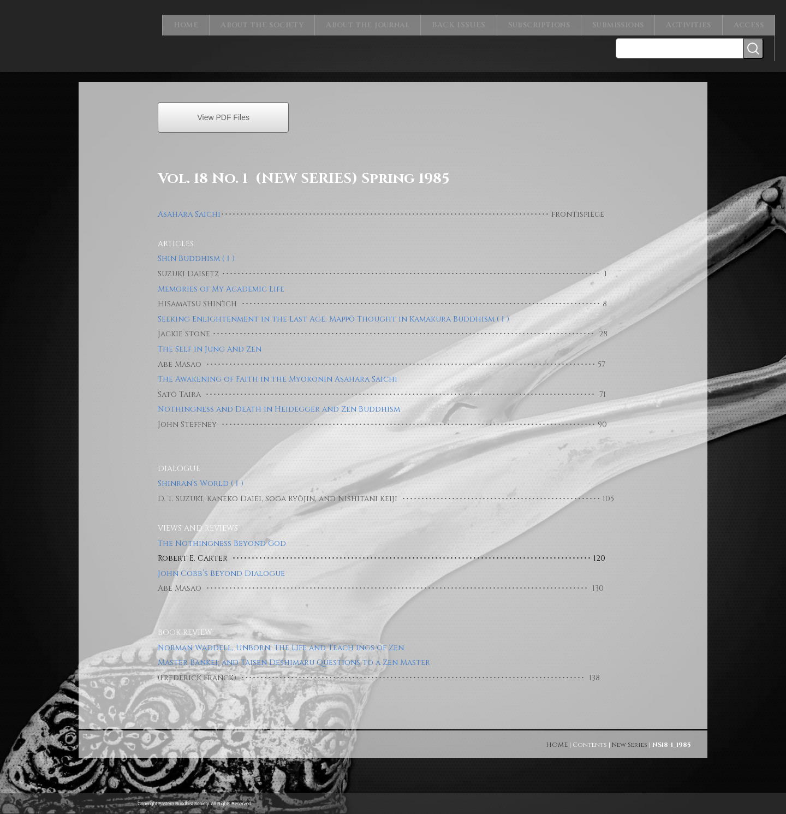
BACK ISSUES (471, 21)
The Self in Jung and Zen (209, 342)
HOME (557, 738)
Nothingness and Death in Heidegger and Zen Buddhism (279, 402)
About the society (282, 21)
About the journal (384, 21)
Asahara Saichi (189, 208)
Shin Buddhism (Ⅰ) (196, 252)
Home (209, 21)
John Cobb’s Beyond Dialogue (221, 567)
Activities (692, 21)
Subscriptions (547, 21)
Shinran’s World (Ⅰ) (200, 477)
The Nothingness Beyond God (222, 537)
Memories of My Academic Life (221, 282)
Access (749, 21)
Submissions (623, 21)
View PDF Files (223, 110)
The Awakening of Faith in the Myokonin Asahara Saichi (277, 372)
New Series (629, 738)
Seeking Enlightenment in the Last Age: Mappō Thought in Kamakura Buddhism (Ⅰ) (333, 312)
